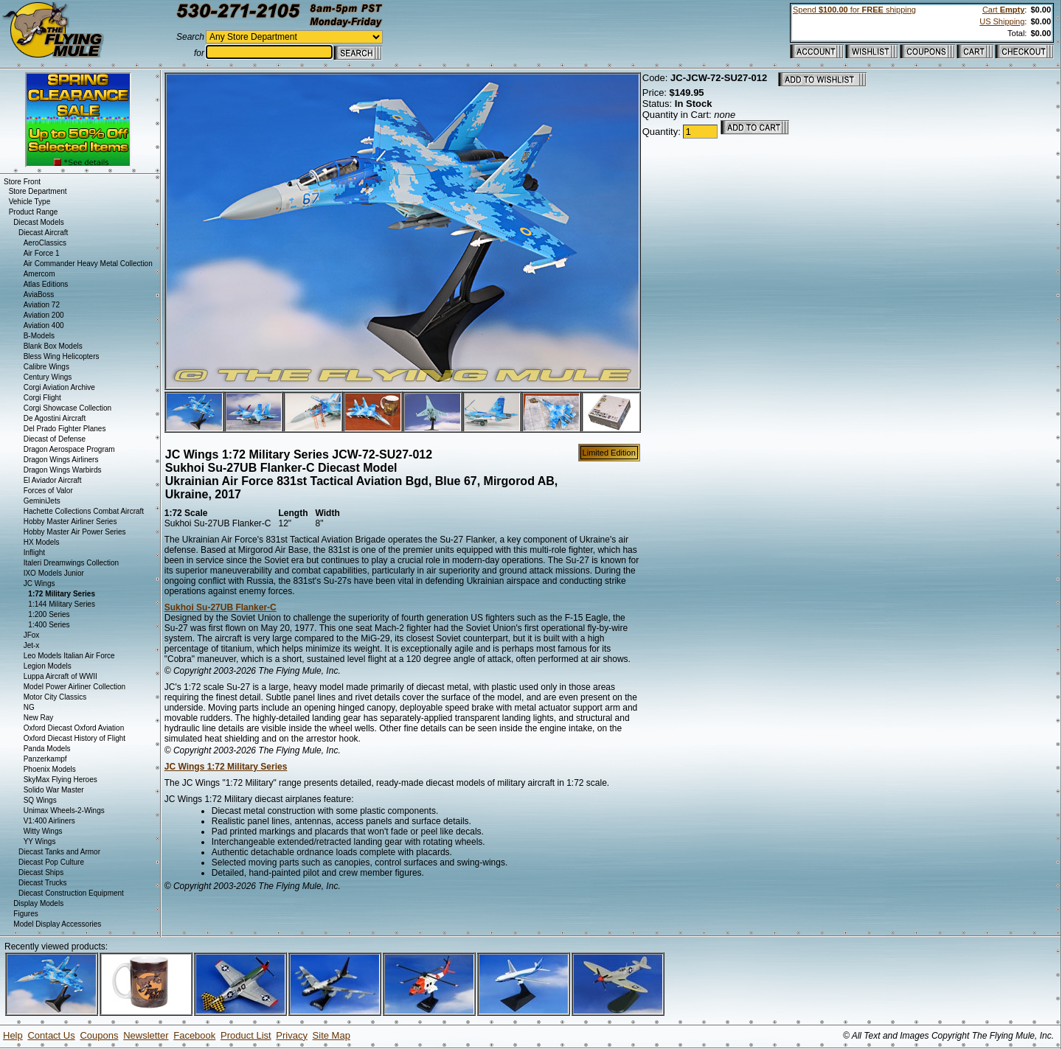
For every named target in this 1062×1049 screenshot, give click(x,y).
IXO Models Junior (54, 573)
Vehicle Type (30, 202)
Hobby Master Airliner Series (70, 521)
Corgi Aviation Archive (59, 387)
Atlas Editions (46, 284)
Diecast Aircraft (43, 233)
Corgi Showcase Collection (68, 408)
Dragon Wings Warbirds (63, 470)
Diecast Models (38, 222)
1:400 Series (48, 625)
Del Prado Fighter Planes (65, 429)
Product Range (33, 212)
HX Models (42, 542)
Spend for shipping (854, 9)
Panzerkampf (45, 759)
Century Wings (48, 377)
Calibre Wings (46, 367)
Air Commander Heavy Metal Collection (88, 263)
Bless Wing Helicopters (62, 356)
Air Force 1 (42, 253)
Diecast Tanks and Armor (59, 852)
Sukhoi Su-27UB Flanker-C (220, 607)
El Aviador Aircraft (53, 480)
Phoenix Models (50, 769)
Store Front (22, 182)
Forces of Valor (48, 491)
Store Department (38, 191)
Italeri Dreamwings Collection (71, 563)
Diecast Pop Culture (51, 862)
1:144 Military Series (61, 604)
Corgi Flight (42, 398)
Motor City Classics (55, 697)
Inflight (34, 552)
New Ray (39, 718)
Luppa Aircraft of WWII (60, 676)
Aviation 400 (44, 325)
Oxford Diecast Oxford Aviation (74, 728)
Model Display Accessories (57, 924)
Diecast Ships (40, 872)
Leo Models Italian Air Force (69, 656)
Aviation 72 (42, 305)
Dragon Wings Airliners (61, 460)
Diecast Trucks (42, 883)
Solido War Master (54, 790)
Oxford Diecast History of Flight (74, 738)
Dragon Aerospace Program (69, 449)
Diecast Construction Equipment (71, 893)
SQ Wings (40, 800)
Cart (1003, 9)
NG (29, 707)
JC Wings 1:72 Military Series (226, 767)
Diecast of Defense (55, 439)
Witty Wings (43, 831)
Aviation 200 (44, 315)
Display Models (38, 903)
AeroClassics (45, 243)
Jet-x (32, 645)
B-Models (39, 336)
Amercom (39, 274)
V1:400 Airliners (49, 821)
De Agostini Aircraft (55, 418)
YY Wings (40, 841)
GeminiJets (42, 501)
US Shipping (1001, 21)
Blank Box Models (53, 346)
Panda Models (47, 749)
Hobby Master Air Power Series (75, 532)
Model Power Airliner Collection (74, 687)
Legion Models (48, 666)
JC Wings (39, 583)
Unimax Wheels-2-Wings (64, 810)
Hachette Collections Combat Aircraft (84, 511)
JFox (32, 635)
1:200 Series (48, 614)
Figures (25, 914)
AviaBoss (39, 294)
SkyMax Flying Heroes (60, 780)
